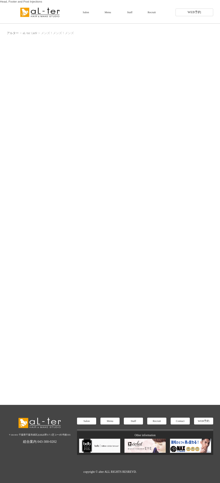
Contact (180, 421)
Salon (86, 12)
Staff (129, 12)
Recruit (152, 12)
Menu (108, 12)
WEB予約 (194, 12)
